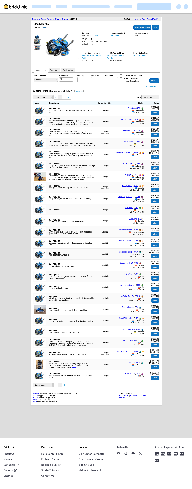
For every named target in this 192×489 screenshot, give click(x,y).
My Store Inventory (93, 53)
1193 (138, 197)
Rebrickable (123, 396)
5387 (136, 186)
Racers (50, 19)
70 (137, 307)
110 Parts (115, 36)
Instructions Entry (139, 19)
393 (138, 285)
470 (138, 108)
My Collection (142, 53)
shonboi (36, 394)
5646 (136, 152)
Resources (47, 447)
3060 (136, 252)
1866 (138, 163)
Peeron (122, 397)
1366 (138, 141)
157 (136, 318)
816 (136, 119)
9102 (136, 230)
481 (136, 208)
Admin (35, 396)
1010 (138, 373)
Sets (43, 19)
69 (139, 329)
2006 (96, 36)
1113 (138, 130)
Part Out (85, 58)
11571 (135, 174)
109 (136, 274)
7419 (138, 296)
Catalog (36, 19)
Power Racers (62, 19)
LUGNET (142, 396)
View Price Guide (142, 27)
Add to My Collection (140, 55)
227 (138, 340)
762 (136, 263)
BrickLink (9, 447)
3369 (136, 351)
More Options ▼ (152, 87)
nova (35, 399)
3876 (138, 362)
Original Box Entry (153, 19)
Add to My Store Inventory (91, 55)
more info (79, 91)
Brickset (133, 396)
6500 (136, 241)
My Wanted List (117, 53)
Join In (83, 447)
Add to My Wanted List (115, 55)
